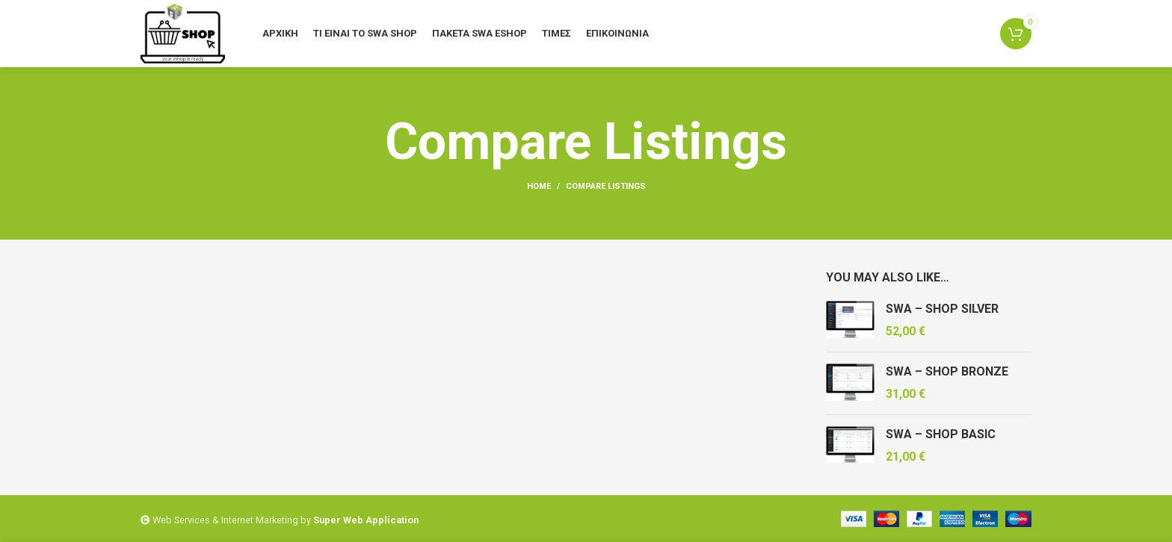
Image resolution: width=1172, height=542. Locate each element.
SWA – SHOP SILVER (942, 309)
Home (539, 186)
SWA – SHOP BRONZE (947, 371)
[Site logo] (183, 32)
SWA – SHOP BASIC (941, 434)
